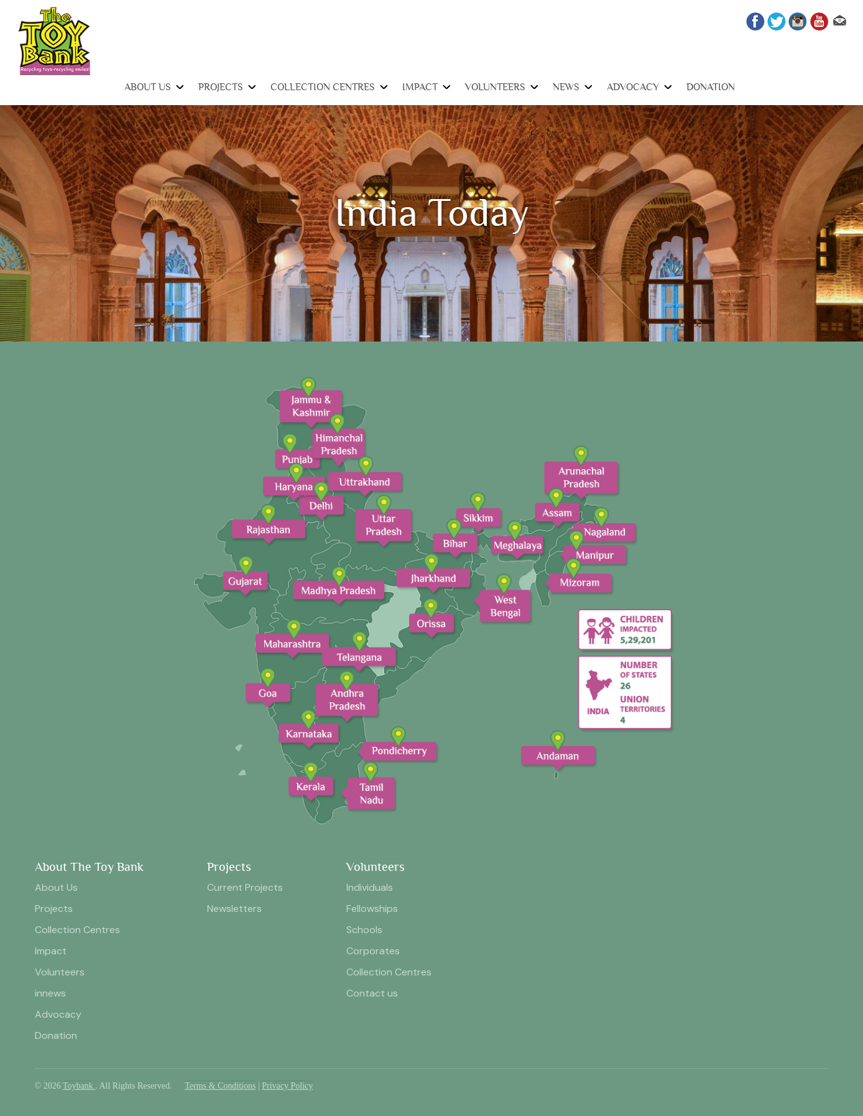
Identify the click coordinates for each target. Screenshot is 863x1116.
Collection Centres (322, 87)
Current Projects (245, 887)
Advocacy (633, 87)
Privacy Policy (287, 1085)
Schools (364, 929)
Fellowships (372, 908)
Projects (220, 87)
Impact (420, 87)
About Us (147, 87)
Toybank (79, 1085)
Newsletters (234, 908)
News (566, 87)
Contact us (372, 993)
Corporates (373, 950)
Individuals (369, 887)
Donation (710, 87)
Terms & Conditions (220, 1085)
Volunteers (495, 87)
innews (50, 993)
